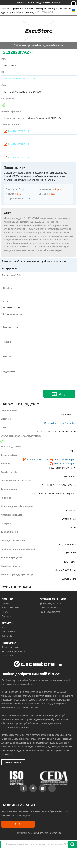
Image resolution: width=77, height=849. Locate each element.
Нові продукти (9, 631)
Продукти (16, 8)
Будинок (5, 8)
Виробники (7, 636)
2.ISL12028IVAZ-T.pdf (18, 144)
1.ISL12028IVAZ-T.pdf (18, 131)
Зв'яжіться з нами (10, 607)
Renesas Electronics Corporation (19, 79)
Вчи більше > (13, 762)
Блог (4, 627)
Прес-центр (7, 616)
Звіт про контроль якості (14, 651)
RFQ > (18, 824)
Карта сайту (7, 655)
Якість (5, 612)
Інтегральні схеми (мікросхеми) (39, 8)
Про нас (6, 603)
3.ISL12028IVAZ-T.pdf (18, 157)
